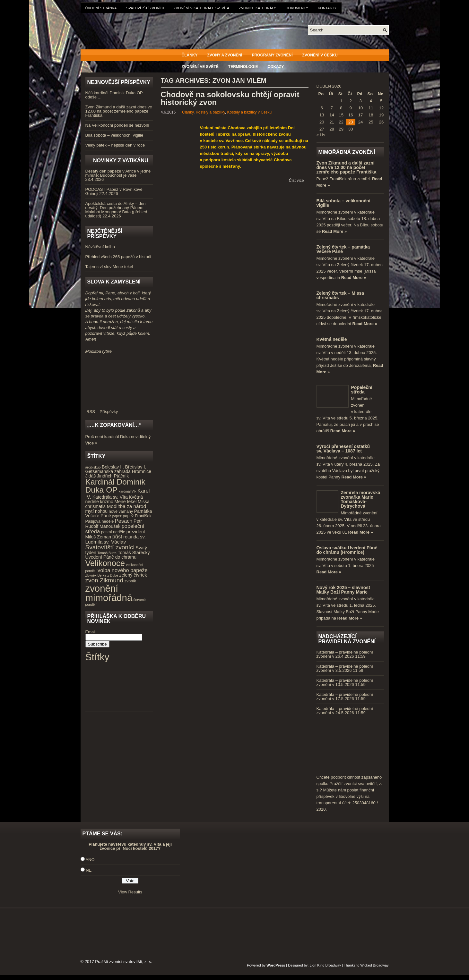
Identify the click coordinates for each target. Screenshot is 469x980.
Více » (91, 443)
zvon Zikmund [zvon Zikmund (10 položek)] (104, 580)
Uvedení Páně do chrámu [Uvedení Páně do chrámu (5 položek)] (111, 557)
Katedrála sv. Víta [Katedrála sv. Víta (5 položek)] (110, 497)
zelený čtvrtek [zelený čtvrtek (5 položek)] (133, 575)
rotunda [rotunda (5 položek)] (131, 536)
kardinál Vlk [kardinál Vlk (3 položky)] (127, 491)
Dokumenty (297, 8)
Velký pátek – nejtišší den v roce (115, 145)
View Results (130, 892)
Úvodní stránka (101, 8)
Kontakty (327, 8)
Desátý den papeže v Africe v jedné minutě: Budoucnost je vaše (118, 173)
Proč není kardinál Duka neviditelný (118, 436)
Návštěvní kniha (100, 246)
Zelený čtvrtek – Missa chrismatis (340, 295)
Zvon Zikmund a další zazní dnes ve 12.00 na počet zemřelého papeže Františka (118, 111)
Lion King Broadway (325, 965)
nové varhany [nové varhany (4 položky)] (121, 511)
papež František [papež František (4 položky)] (137, 516)
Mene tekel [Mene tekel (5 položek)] (125, 501)
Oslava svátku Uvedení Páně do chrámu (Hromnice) (347, 550)
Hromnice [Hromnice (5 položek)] (141, 471)
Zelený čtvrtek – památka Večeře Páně (343, 249)
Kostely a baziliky (210, 112)
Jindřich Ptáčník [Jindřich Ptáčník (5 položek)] (113, 475)
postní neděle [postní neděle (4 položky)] (113, 532)
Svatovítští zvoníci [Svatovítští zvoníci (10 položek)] (110, 547)
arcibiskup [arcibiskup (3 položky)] (93, 467)
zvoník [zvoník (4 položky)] (130, 581)
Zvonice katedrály (257, 8)
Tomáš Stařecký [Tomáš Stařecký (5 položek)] (133, 552)
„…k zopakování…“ (114, 425)
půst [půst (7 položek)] (117, 536)
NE (88, 870)
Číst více (296, 180)
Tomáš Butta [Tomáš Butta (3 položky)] (107, 553)
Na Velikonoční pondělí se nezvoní (117, 125)
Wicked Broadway (374, 965)
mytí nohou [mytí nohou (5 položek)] (96, 511)
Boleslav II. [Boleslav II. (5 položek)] (113, 466)
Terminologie (243, 66)
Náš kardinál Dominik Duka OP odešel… (114, 94)
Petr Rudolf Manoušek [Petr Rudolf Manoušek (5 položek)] (113, 524)
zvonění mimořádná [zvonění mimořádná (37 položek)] (109, 593)
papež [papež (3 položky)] (117, 516)
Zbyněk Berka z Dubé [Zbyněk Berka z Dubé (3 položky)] (101, 575)
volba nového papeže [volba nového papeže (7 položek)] (123, 570)
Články (190, 55)
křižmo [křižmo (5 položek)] (106, 501)
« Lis (321, 134)
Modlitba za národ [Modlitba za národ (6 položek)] (126, 506)
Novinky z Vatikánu (120, 160)
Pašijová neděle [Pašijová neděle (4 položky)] (99, 521)
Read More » (334, 231)
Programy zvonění (272, 55)
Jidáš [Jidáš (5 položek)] (90, 475)
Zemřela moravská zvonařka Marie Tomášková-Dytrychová (360, 499)
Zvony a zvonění (224, 55)
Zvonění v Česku (320, 55)
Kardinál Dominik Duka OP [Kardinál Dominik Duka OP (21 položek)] (115, 485)
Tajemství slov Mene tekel (109, 266)
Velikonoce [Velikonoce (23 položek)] (105, 563)
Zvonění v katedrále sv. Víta (201, 8)
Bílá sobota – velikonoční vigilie (114, 135)
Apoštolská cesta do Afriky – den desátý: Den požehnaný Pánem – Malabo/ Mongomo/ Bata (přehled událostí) (116, 209)
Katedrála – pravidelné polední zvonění (345, 654)
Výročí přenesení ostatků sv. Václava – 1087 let (343, 448)
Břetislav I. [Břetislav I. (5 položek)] (135, 466)
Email (90, 631)
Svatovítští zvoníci (145, 8)
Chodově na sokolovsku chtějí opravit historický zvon (230, 98)
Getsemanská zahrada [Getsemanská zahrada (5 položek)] (108, 471)
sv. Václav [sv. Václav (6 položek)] (115, 542)
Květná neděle (332, 339)
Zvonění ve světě (200, 66)
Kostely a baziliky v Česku (249, 112)
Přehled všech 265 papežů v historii (118, 256)
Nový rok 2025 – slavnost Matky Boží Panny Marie (343, 590)
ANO (89, 859)
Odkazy (276, 66)
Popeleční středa (361, 389)
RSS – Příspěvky (119, 409)
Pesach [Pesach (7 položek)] (124, 521)
